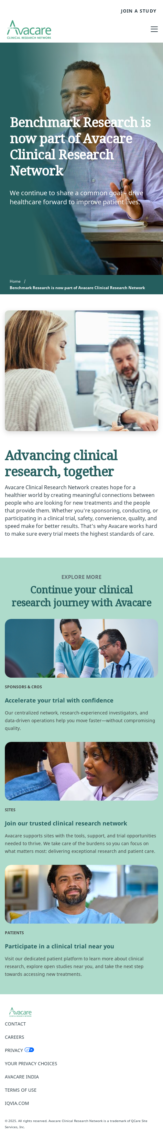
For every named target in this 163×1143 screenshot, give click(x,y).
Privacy (14, 1050)
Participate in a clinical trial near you (59, 946)
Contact (15, 1024)
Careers (14, 1037)
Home (15, 281)
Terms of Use (21, 1090)
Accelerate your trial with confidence (59, 700)
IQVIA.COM (17, 1103)
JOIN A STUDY (139, 11)
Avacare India (22, 1077)
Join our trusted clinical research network (66, 823)
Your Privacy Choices (31, 1063)
